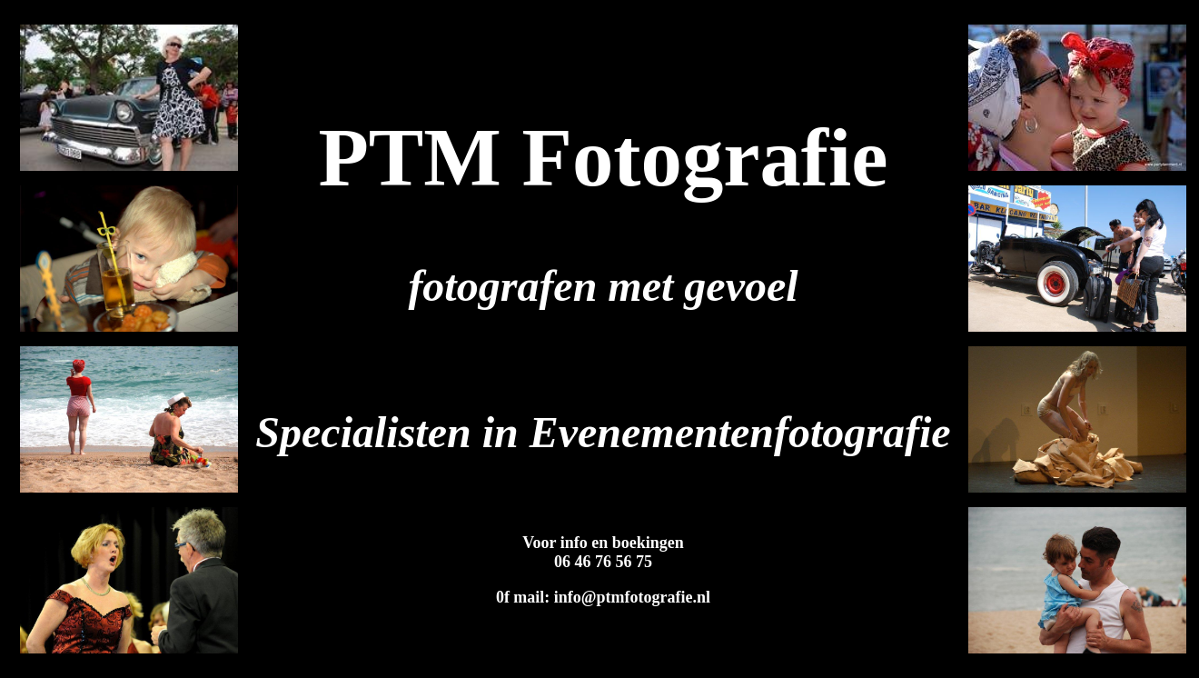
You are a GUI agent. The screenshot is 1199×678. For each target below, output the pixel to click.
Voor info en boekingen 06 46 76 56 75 (603, 552)
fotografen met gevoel (603, 286)
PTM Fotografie (602, 158)
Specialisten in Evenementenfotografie (602, 432)
